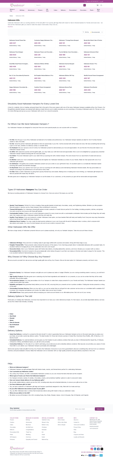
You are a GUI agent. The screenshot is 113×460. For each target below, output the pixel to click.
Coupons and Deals (79, 434)
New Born (28, 424)
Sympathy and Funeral (31, 439)
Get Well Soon (29, 427)
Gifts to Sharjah (61, 424)
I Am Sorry (28, 437)
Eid (42, 432)
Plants (11, 434)
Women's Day (45, 422)
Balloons (12, 429)
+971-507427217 (94, 428)
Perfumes (12, 439)
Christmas (44, 427)
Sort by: (87, 32)
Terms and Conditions (79, 424)
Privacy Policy (77, 427)
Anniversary (29, 422)
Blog (75, 432)
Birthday (28, 419)
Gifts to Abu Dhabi (62, 422)
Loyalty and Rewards (79, 437)
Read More (10, 26)
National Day (45, 439)
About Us (76, 419)
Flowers (12, 419)
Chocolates (13, 427)
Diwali (43, 434)
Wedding (28, 434)
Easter (43, 437)
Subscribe (100, 409)
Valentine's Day (46, 419)
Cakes (11, 424)
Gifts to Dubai (61, 419)
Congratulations (30, 429)
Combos (12, 422)
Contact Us (76, 422)
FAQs (75, 429)
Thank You (28, 432)
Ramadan (44, 429)
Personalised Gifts (14, 432)
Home (11, 15)
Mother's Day (45, 424)
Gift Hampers (13, 437)
